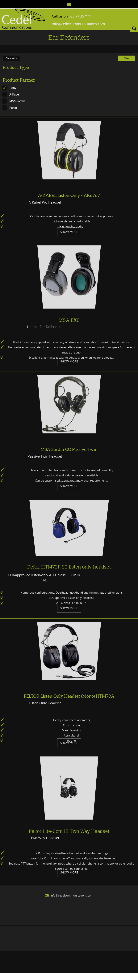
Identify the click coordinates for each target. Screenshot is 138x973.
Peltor (13, 108)
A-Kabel (14, 94)
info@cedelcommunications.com (73, 24)
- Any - (13, 88)
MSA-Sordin (17, 101)
